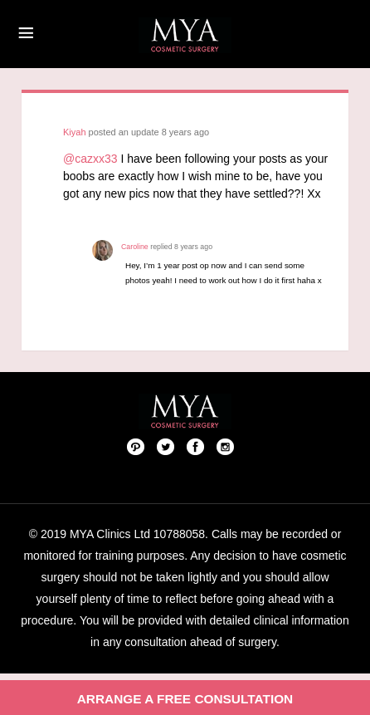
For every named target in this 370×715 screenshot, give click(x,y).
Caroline (134, 246)
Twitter (166, 446)
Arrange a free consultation (185, 699)
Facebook (196, 446)
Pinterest (136, 446)
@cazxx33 (90, 158)
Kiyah (74, 132)
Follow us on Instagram (226, 446)
